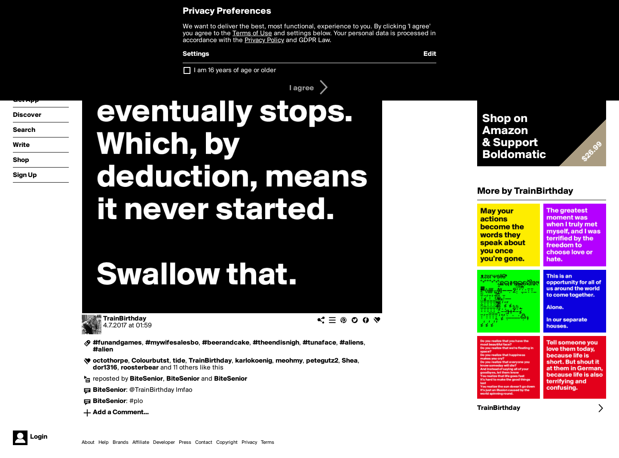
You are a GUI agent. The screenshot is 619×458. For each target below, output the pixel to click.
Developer (164, 442)
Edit (429, 54)
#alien (103, 349)
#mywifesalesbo (172, 342)
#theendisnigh (276, 342)
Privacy (249, 442)
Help (103, 442)
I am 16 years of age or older (235, 70)
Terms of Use (252, 33)
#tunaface (319, 342)
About (88, 442)
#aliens (352, 342)
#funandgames (117, 342)
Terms (267, 442)
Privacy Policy (264, 40)
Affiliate (140, 442)
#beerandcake (225, 342)
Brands (121, 442)
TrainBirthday (124, 318)
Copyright (227, 442)
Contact (203, 442)
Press (185, 442)
